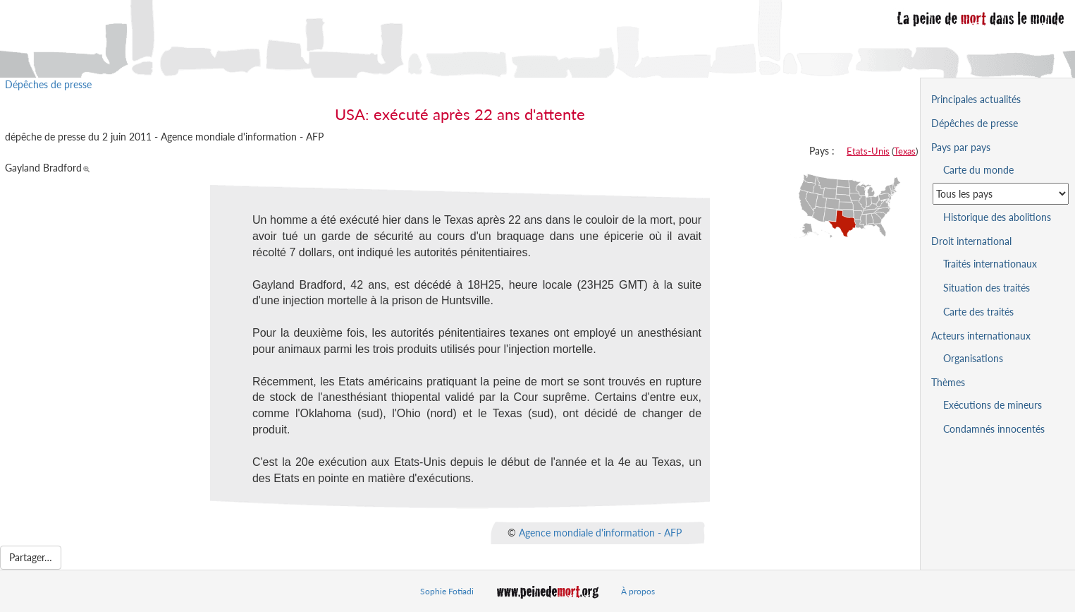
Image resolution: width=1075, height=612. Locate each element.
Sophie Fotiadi (447, 591)
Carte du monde (978, 170)
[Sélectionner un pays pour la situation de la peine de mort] (1001, 194)
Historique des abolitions (997, 217)
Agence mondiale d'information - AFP (600, 532)
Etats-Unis (868, 151)
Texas (905, 151)
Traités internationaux (990, 264)
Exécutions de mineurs (992, 405)
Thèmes (948, 382)
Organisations (973, 358)
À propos (638, 591)
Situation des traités (986, 288)
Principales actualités (976, 99)
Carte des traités (978, 312)
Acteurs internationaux (981, 336)
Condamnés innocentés (994, 429)
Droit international (971, 241)
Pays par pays (960, 147)
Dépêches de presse (48, 84)
